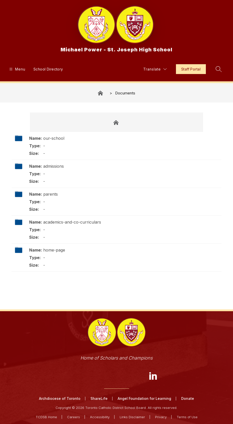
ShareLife (99, 398)
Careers (73, 417)
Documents (125, 93)
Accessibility (100, 417)
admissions (53, 166)
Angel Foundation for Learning (144, 398)
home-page (54, 250)
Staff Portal (191, 69)
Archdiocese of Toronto (59, 398)
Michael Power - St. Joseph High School (101, 93)
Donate (187, 398)
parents (50, 194)
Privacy (161, 417)
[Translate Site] (155, 69)
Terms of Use (187, 417)
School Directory (48, 69)
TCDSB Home (46, 417)
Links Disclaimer (132, 417)
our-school (53, 138)
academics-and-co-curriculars (72, 222)
